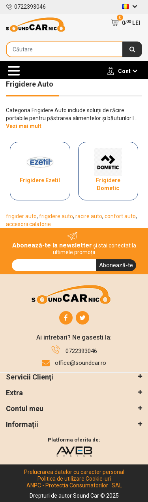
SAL (117, 485)
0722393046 (26, 7)
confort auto (120, 216)
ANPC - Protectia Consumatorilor (67, 485)
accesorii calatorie (28, 224)
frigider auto (21, 216)
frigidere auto (56, 216)
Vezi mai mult (23, 126)
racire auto (88, 216)
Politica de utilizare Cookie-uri (74, 479)
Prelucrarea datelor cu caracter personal (74, 472)
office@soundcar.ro (80, 362)
